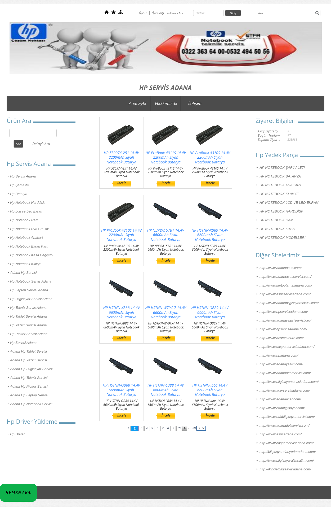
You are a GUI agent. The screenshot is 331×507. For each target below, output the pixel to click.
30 (194, 428)
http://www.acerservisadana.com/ (285, 390)
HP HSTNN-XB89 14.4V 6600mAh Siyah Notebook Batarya (210, 235)
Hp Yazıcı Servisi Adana (28, 325)
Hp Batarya (18, 194)
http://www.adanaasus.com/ (281, 268)
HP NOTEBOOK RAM (276, 220)
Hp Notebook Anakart (26, 238)
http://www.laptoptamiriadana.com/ (286, 285)
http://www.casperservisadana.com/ (287, 443)
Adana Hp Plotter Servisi (29, 386)
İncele (121, 183)
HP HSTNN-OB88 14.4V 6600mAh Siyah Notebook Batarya (121, 390)
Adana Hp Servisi (23, 273)
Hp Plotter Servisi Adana (28, 334)
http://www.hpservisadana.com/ (283, 329)
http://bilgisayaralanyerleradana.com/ (288, 452)
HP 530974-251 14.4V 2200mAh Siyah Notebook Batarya (121, 157)
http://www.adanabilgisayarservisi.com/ (289, 303)
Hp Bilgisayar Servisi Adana (31, 299)
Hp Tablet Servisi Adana (28, 316)
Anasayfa (137, 103)
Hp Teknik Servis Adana (28, 308)
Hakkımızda (166, 103)
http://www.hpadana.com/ (279, 355)
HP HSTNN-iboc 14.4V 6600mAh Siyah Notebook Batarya (209, 390)
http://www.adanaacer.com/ (280, 399)
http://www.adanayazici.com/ (281, 364)
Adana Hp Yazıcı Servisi (28, 360)
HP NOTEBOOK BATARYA (280, 176)
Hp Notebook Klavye (26, 264)
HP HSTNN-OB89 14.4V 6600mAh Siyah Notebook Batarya (210, 312)
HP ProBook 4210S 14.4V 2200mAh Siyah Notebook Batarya (121, 235)
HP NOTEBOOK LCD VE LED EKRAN (289, 203)
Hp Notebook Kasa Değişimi (31, 255)
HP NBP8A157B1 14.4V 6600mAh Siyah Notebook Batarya (165, 235)
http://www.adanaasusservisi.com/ (285, 277)
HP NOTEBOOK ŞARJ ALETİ (282, 168)
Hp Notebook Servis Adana (30, 281)
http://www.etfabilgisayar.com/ (282, 408)
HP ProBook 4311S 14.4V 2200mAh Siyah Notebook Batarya (165, 157)
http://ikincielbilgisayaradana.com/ (285, 469)
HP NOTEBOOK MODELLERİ (283, 238)
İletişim (195, 103)
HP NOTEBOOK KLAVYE (279, 194)
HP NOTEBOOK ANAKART (281, 185)
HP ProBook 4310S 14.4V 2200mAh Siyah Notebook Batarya (210, 157)
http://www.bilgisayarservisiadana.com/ (289, 382)
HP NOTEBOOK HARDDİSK (281, 211)
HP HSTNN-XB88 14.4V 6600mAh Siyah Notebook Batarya (121, 312)
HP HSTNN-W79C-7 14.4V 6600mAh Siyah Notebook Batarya (165, 312)
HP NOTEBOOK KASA (277, 229)
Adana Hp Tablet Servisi (28, 351)
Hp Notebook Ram (24, 220)
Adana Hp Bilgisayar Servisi (31, 369)
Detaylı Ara (41, 143)
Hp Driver (17, 434)
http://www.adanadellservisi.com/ (285, 425)
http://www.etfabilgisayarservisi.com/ (287, 417)
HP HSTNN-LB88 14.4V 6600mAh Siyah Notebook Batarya (165, 390)
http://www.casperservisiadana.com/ (287, 347)
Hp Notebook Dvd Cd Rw (29, 229)
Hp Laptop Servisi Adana (29, 290)
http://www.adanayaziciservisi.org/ (285, 320)
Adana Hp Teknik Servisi (28, 378)
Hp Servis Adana (23, 176)
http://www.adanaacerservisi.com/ (285, 373)
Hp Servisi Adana (23, 343)
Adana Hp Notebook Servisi (31, 404)
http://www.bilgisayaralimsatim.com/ (287, 460)
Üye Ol (143, 13)
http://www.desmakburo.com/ (282, 338)
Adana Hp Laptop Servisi (29, 395)
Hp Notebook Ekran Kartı (29, 246)
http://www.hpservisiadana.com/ (284, 312)
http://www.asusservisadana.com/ (285, 294)
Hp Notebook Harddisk (27, 203)
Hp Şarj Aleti (19, 185)
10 (178, 428)
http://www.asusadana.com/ (281, 434)
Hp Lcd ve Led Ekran (26, 211)
